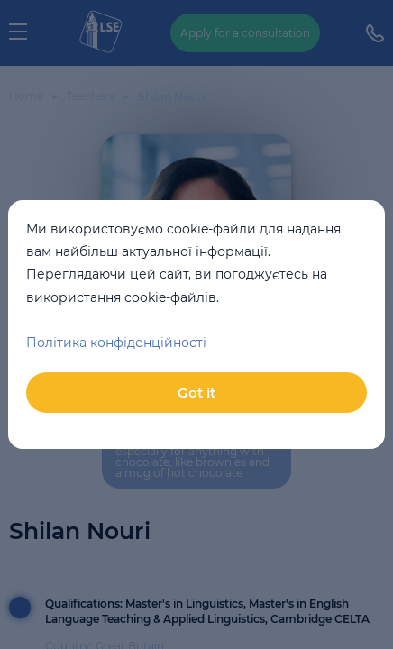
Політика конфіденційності (116, 342)
